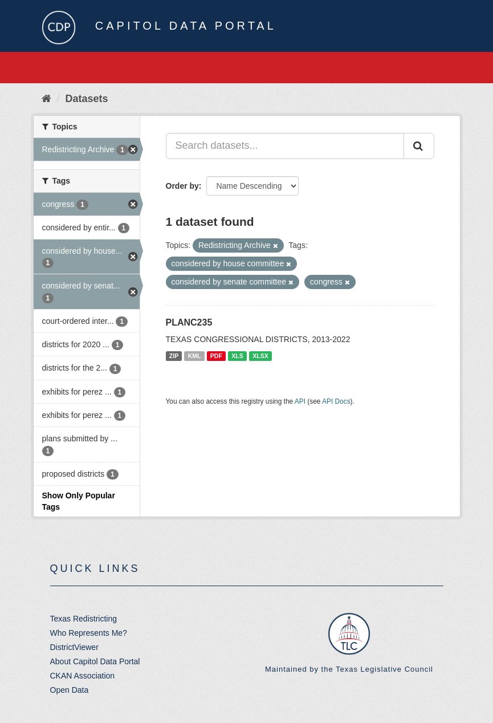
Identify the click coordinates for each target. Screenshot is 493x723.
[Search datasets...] (285, 146)
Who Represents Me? (88, 632)
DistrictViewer (74, 647)
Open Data (69, 689)
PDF (216, 355)
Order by (182, 185)
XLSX (260, 355)
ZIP (173, 355)
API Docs (336, 401)
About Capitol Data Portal (95, 661)
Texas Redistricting (83, 618)
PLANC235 (189, 322)
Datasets (87, 98)
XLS (237, 355)
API (300, 401)
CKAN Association (82, 675)
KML (194, 355)
